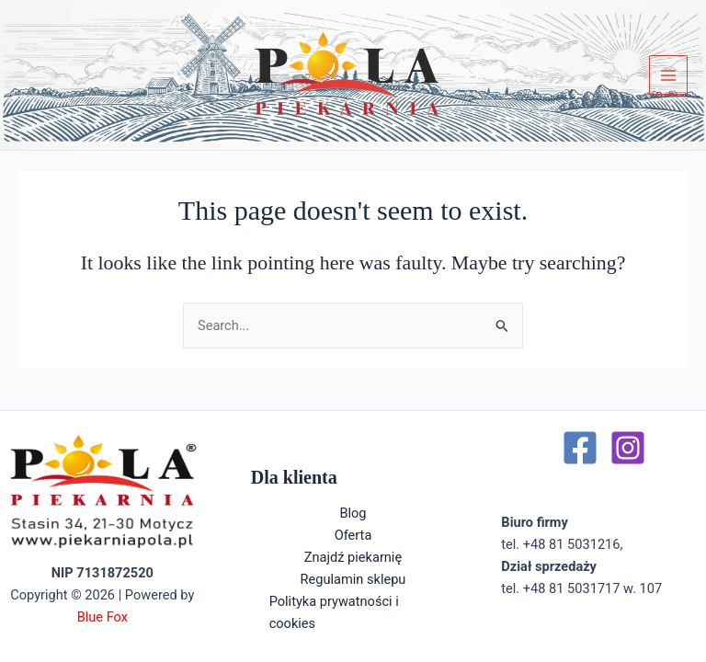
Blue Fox (102, 617)
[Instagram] (627, 447)
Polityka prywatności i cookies (334, 612)
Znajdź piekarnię (353, 557)
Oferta (353, 535)
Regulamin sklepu (353, 579)
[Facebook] (580, 447)
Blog (352, 513)
